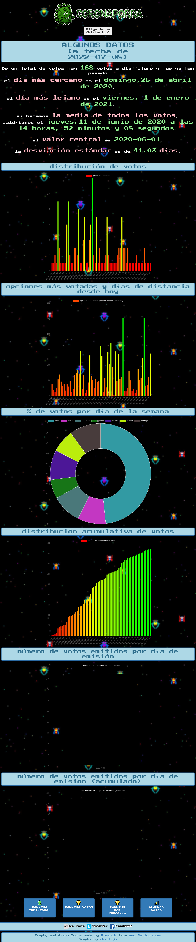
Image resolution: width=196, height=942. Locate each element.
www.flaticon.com (145, 936)
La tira (74, 926)
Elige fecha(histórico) (98, 31)
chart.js (108, 939)
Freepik (108, 936)
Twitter (97, 926)
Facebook (121, 926)
